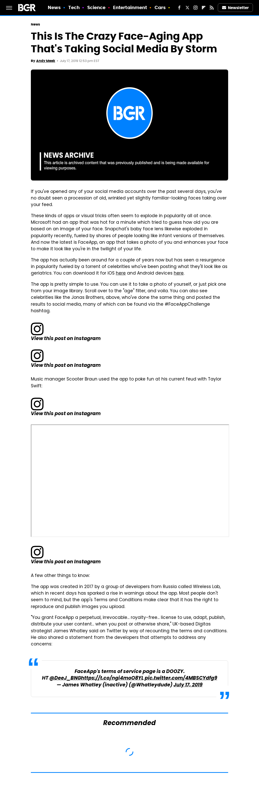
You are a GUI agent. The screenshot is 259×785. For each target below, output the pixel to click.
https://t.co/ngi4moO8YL (112, 678)
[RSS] (212, 8)
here (121, 273)
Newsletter (235, 7)
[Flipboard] (204, 8)
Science (96, 7)
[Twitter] (187, 8)
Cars (160, 7)
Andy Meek (45, 61)
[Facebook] (179, 8)
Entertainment (130, 7)
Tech (74, 7)
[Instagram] (195, 8)
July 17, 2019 (188, 685)
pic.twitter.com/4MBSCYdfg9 (181, 678)
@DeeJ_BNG (65, 678)
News (54, 7)
